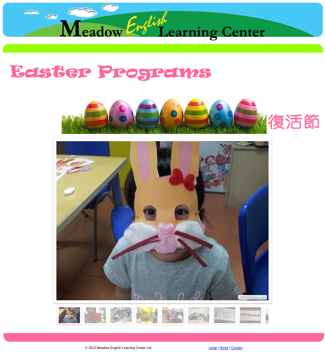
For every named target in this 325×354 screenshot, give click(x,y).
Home (224, 348)
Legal (213, 348)
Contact (236, 348)
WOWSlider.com (252, 297)
